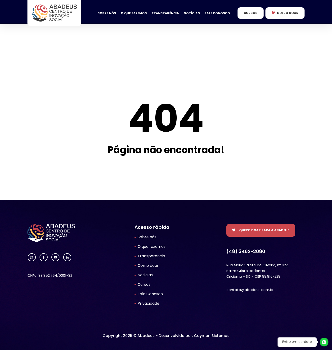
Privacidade (148, 303)
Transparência (165, 13)
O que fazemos (134, 13)
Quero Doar (287, 13)
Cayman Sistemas (211, 335)
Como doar (148, 265)
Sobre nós (107, 13)
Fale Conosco (217, 13)
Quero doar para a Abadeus (264, 230)
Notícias (192, 13)
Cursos (250, 13)
